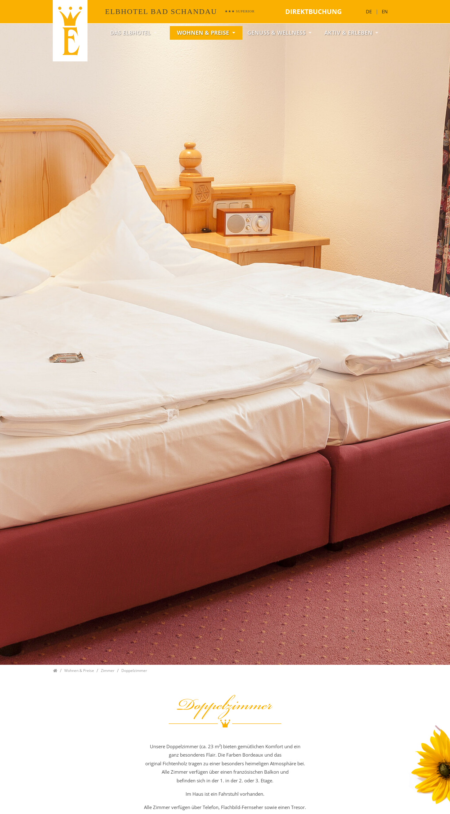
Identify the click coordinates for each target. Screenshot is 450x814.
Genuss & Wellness (277, 32)
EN (385, 11)
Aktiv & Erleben (349, 32)
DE (369, 11)
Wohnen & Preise (204, 32)
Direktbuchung (313, 11)
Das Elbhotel (131, 32)
